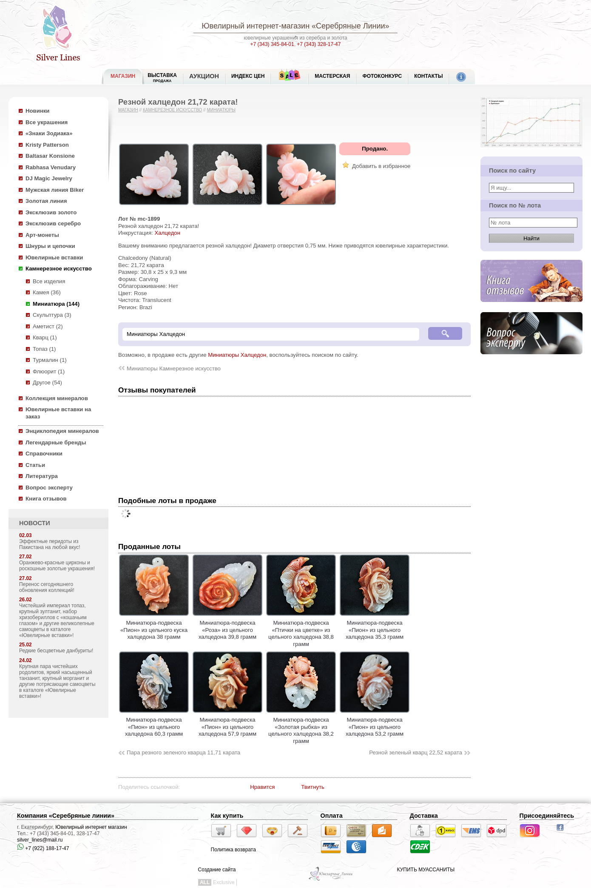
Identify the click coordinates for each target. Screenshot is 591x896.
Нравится (262, 787)
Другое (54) (47, 382)
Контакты (428, 76)
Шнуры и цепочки (50, 246)
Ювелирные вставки (54, 257)
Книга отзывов (46, 498)
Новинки (37, 111)
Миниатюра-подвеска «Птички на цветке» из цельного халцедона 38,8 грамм (301, 630)
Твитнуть (312, 787)
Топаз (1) (44, 349)
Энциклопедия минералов (62, 431)
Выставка (162, 77)
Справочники (44, 453)
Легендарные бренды (56, 442)
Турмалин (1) (50, 360)
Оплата (332, 815)
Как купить (227, 815)
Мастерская (332, 76)
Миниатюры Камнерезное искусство (174, 368)
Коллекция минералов (57, 398)
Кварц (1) (45, 337)
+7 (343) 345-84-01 (272, 44)
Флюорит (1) (49, 371)
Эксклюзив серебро (53, 223)
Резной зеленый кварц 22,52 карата (415, 752)
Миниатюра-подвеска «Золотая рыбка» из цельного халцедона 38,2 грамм (301, 727)
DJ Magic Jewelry (49, 178)
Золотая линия (46, 201)
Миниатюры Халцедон (237, 355)
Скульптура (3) (52, 315)
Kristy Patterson (47, 145)
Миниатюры (221, 110)
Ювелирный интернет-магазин (256, 26)
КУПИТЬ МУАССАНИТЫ (426, 870)
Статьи (35, 465)
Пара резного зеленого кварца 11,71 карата (183, 752)
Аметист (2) (48, 326)
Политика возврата (233, 850)
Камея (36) (47, 292)
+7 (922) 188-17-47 (43, 848)
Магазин (128, 110)
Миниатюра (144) (56, 304)
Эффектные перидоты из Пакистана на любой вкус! (49, 544)
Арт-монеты (42, 235)
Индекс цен (247, 76)
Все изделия (49, 281)
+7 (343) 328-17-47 (319, 44)
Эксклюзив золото (51, 212)
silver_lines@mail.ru (40, 840)
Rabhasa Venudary (51, 167)
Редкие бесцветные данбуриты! (56, 651)
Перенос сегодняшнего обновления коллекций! (46, 587)
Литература (42, 476)
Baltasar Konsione (50, 156)
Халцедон (167, 233)
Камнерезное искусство (59, 268)
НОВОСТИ (34, 523)
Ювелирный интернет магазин (91, 827)
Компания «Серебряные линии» (65, 815)
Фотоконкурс (382, 76)
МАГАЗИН (123, 76)
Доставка (424, 815)
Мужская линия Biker (55, 190)
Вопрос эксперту (49, 487)
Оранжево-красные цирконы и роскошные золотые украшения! (57, 566)
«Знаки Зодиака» (49, 133)
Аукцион (204, 76)
